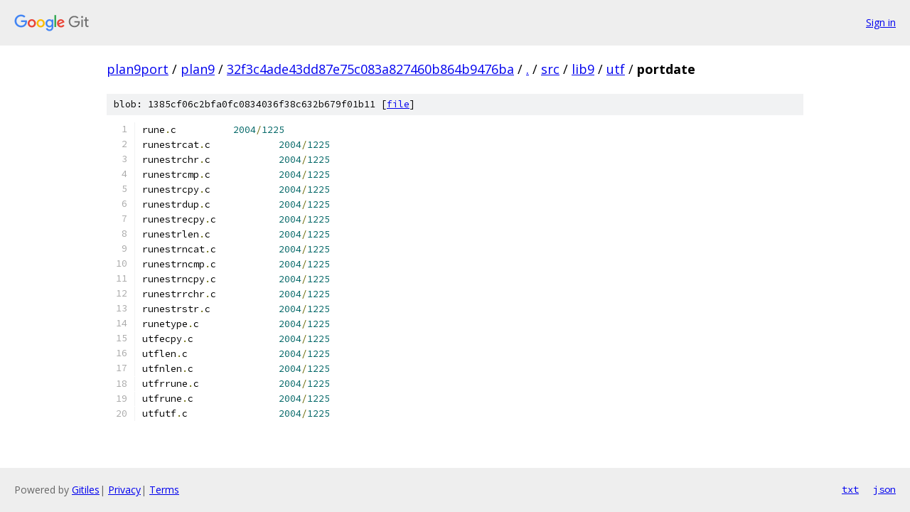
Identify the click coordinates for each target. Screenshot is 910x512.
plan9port (137, 69)
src (550, 69)
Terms (164, 489)
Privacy (124, 489)
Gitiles (86, 489)
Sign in (881, 22)
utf (615, 69)
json (884, 489)
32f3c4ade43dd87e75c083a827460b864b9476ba (370, 69)
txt (850, 489)
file (398, 104)
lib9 (583, 69)
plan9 (198, 69)
